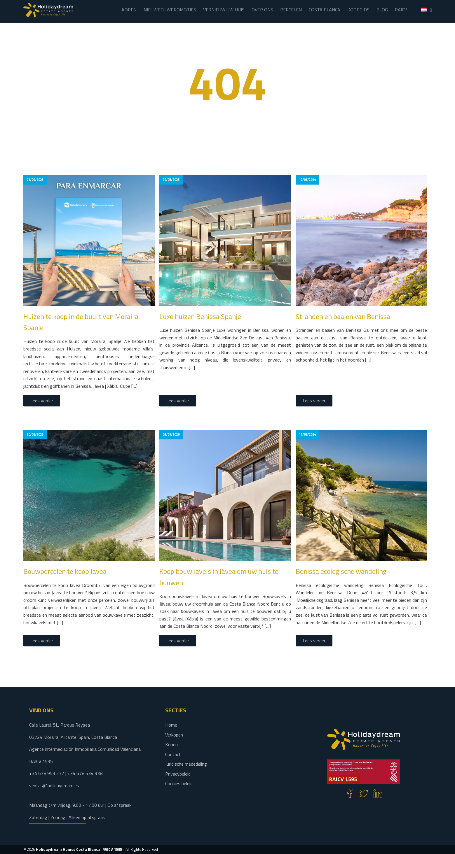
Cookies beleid (179, 783)
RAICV (401, 9)
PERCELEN (291, 9)
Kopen (171, 744)
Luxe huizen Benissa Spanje (200, 316)
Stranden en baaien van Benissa (343, 316)
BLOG (382, 9)
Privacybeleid (178, 773)
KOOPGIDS (358, 9)
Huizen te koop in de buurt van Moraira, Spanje (81, 322)
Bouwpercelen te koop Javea (65, 571)
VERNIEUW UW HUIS (224, 9)
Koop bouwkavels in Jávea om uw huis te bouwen (218, 577)
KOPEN (129, 9)
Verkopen (174, 734)
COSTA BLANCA (324, 9)
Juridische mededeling (186, 763)
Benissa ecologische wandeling (341, 571)
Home (171, 724)
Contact (173, 754)
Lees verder (41, 400)
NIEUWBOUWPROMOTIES (170, 9)
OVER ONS (262, 9)
